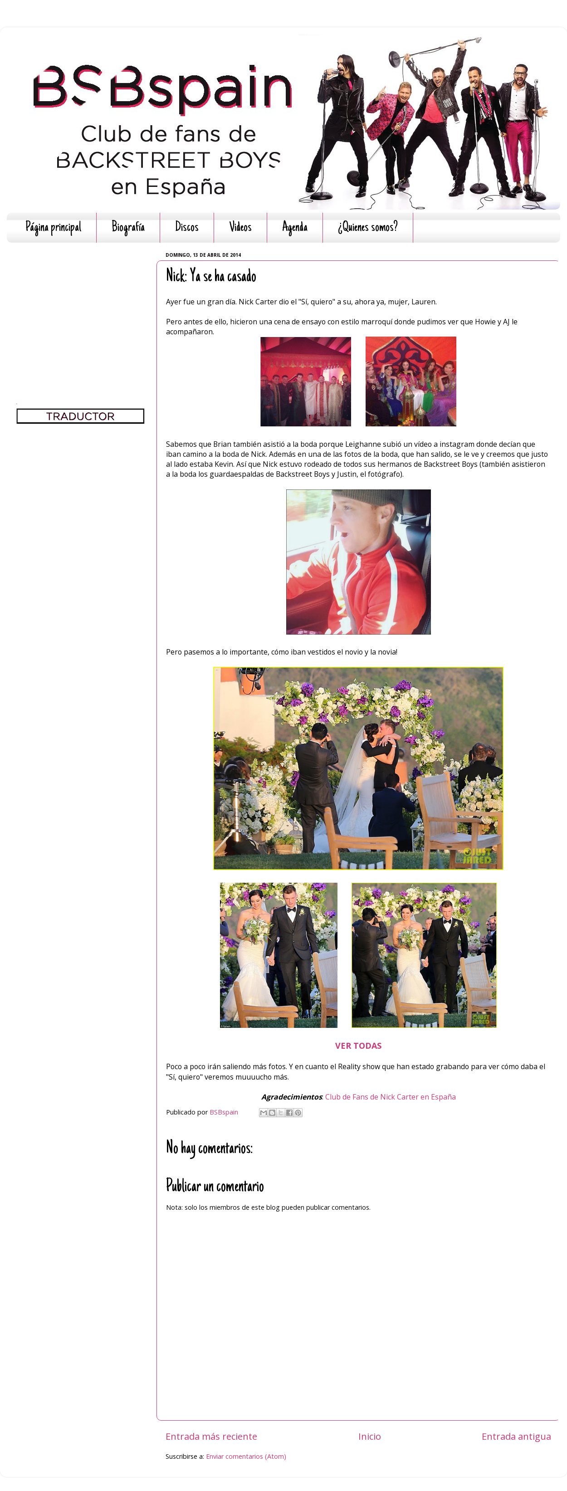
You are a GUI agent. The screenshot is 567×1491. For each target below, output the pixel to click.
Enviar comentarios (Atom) (246, 1456)
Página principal (53, 227)
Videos (240, 227)
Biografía (128, 227)
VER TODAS (358, 1045)
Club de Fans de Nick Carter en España (390, 1097)
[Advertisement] (80, 306)
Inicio (369, 1436)
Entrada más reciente (211, 1436)
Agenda (295, 227)
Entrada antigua (516, 1436)
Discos (187, 227)
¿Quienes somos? (368, 227)
